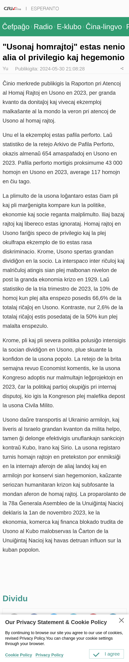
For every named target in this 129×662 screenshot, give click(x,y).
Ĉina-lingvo (104, 27)
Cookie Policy (18, 655)
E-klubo (69, 27)
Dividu (122, 68)
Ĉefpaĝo (16, 27)
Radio (43, 27)
